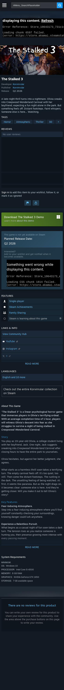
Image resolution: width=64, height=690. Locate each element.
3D (50, 123)
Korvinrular (18, 86)
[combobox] (34, 5)
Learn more (10, 222)
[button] (32, 136)
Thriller (40, 123)
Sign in (5, 194)
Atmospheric (23, 123)
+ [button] (58, 123)
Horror (7, 123)
